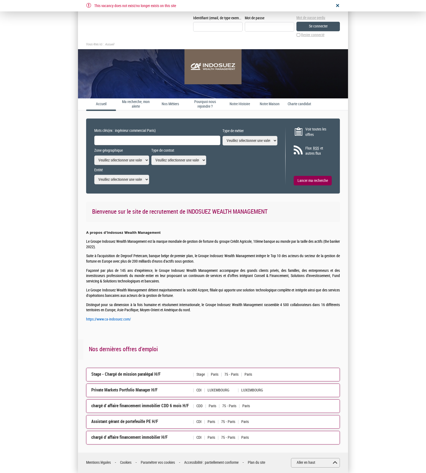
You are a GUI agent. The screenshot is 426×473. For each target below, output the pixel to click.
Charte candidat (299, 104)
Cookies (125, 462)
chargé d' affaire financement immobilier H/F (129, 437)
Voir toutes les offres (315, 132)
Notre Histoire (240, 104)
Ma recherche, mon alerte (136, 104)
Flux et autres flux (314, 151)
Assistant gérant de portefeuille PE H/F (124, 421)
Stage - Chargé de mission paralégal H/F (126, 374)
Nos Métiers (170, 104)
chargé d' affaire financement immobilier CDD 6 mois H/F (140, 405)
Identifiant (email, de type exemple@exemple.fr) (218, 18)
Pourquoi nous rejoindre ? (205, 104)
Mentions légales (98, 462)
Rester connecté (312, 35)
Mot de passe (254, 18)
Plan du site (256, 462)
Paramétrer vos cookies (158, 462)
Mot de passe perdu (310, 17)
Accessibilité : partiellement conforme (211, 462)
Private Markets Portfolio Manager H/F (124, 390)
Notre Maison (270, 104)
